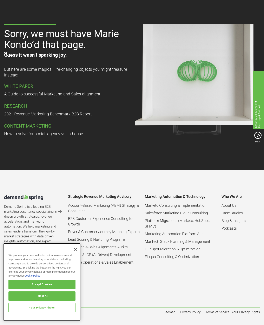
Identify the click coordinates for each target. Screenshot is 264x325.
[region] (42, 282)
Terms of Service (217, 312)
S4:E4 (257, 142)
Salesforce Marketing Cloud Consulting (176, 213)
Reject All (42, 295)
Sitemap (170, 312)
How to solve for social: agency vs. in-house (43, 133)
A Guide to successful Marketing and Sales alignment (52, 94)
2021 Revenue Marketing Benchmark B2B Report (48, 113)
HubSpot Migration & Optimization (172, 249)
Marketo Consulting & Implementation (175, 205)
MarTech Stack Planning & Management (177, 241)
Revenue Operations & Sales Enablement (100, 262)
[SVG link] (258, 135)
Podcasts (229, 228)
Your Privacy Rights (42, 307)
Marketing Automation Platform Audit (175, 234)
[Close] (75, 249)
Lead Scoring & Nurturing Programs (97, 239)
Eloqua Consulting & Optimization (172, 257)
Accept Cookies (42, 284)
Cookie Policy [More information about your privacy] (32, 275)
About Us (229, 205)
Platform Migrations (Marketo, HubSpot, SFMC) (177, 223)
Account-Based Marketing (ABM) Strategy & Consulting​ (103, 208)
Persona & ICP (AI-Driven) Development (99, 254)
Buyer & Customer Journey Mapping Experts (104, 232)
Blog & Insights (234, 220)
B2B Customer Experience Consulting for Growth (101, 221)
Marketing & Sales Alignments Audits (98, 247)
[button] (256, 8)
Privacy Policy (190, 312)
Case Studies (232, 213)
